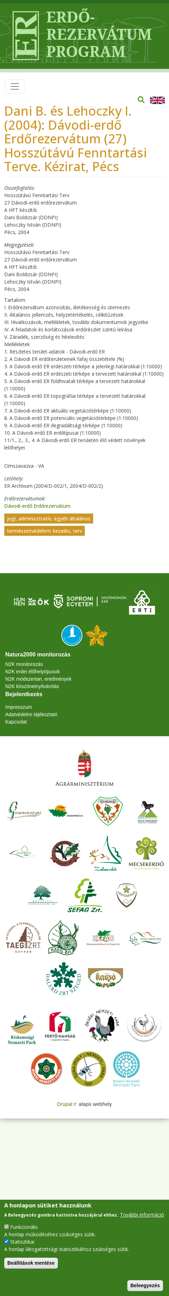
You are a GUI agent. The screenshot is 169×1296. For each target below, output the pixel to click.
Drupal (67, 1104)
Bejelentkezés (23, 694)
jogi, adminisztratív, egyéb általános (48, 518)
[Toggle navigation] (15, 86)
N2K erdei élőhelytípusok (32, 671)
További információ (142, 1214)
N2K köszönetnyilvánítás (32, 686)
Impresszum (18, 707)
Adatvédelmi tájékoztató (31, 714)
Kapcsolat (16, 722)
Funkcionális (24, 1227)
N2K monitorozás (24, 664)
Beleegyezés (145, 1285)
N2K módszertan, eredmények (38, 679)
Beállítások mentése (31, 1263)
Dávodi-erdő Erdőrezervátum (37, 506)
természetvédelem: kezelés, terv (44, 530)
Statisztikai (22, 1241)
